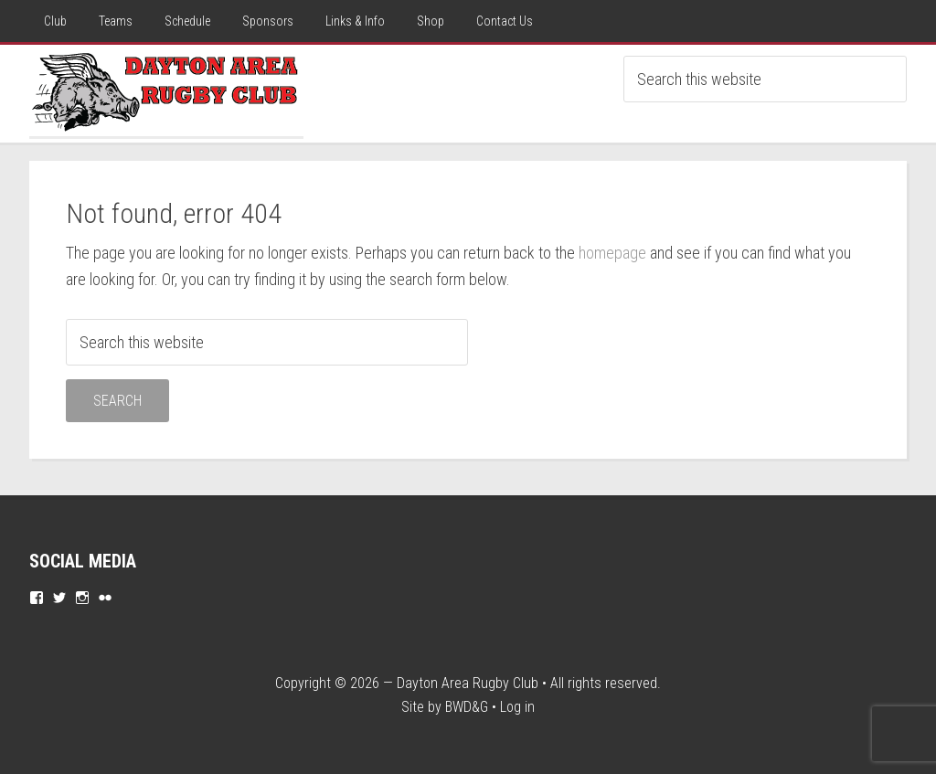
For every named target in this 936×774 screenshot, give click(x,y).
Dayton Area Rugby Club (467, 683)
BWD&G (466, 707)
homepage (612, 252)
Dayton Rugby (166, 90)
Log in (517, 707)
